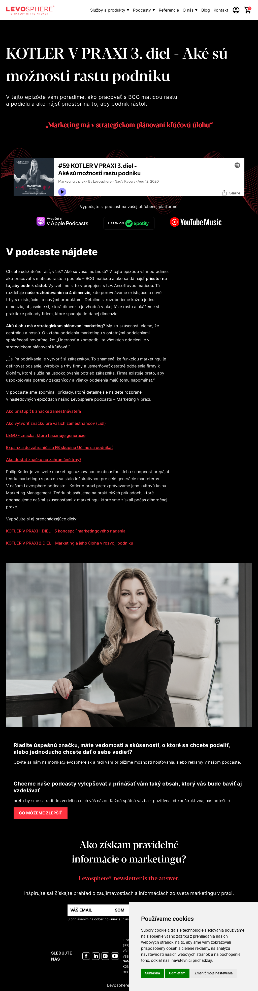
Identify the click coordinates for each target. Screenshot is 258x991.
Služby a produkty (107, 10)
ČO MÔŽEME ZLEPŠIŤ (40, 812)
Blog (205, 10)
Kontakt (221, 10)
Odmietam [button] (177, 973)
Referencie (169, 10)
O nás (188, 10)
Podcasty (142, 10)
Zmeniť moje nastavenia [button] (214, 973)
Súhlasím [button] (152, 973)
